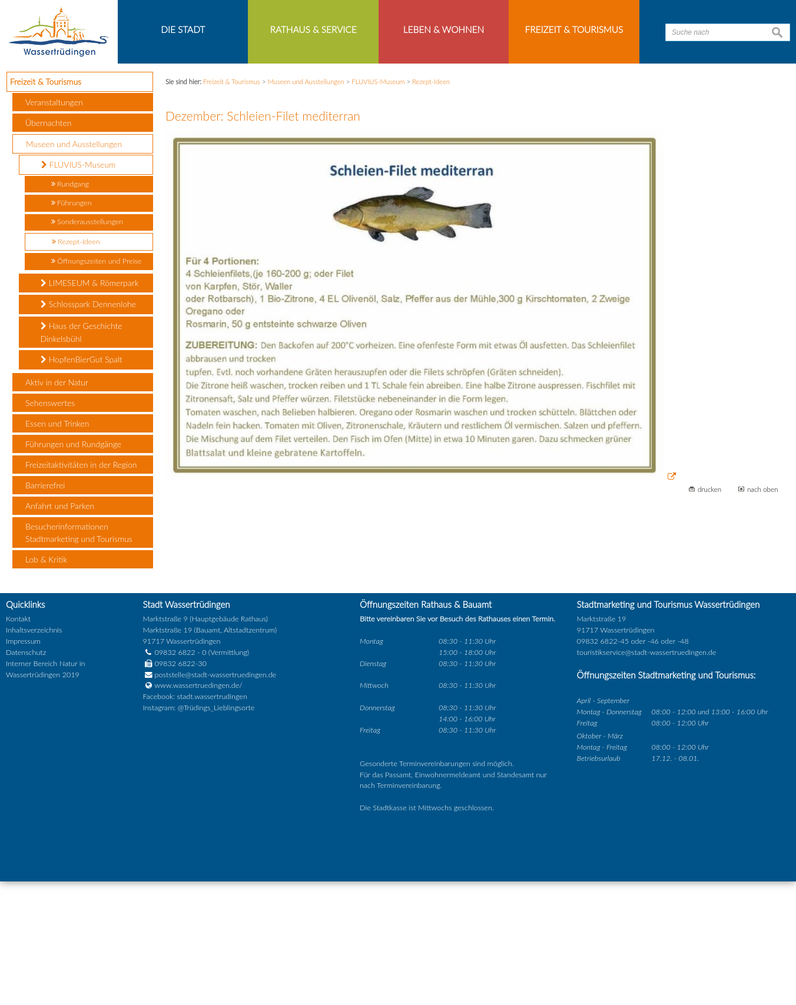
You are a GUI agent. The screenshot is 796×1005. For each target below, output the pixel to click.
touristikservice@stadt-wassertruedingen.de (647, 776)
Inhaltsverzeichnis (34, 754)
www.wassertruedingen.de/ (198, 810)
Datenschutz (26, 776)
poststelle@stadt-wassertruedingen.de (215, 798)
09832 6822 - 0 (174, 776)
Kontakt (18, 742)
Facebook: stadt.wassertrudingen (194, 821)
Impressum (23, 765)
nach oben (762, 614)
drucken (709, 614)
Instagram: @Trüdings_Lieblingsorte (198, 831)
